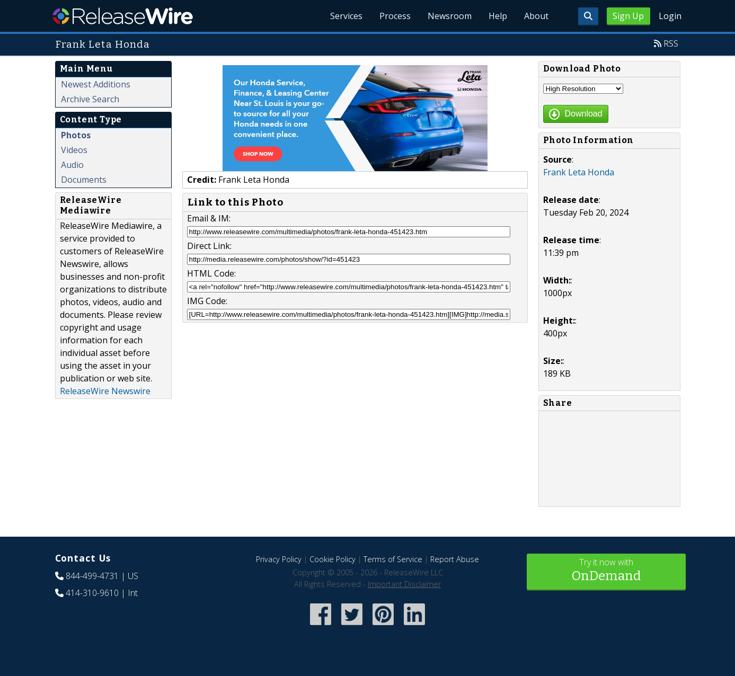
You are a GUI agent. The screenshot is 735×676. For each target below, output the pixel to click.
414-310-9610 (92, 593)
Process (395, 16)
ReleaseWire (123, 15)
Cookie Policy (332, 559)
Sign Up (628, 16)
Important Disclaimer (404, 584)
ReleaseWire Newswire (105, 391)
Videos (74, 150)
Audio (72, 165)
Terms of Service (393, 559)
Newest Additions (95, 84)
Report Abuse (454, 559)
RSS (670, 43)
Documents (84, 179)
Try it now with (606, 570)
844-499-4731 (92, 576)
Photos (76, 135)
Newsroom (450, 16)
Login (670, 16)
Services (346, 16)
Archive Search (90, 99)
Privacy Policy (279, 559)
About (536, 16)
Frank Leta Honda (578, 172)
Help (498, 16)
